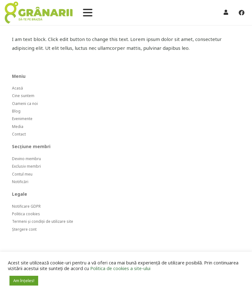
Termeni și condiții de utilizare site (42, 221)
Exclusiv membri (26, 166)
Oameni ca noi (25, 103)
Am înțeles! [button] (23, 280)
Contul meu (22, 174)
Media (17, 126)
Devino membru (26, 158)
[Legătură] (39, 13)
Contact (19, 134)
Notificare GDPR (26, 206)
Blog (16, 111)
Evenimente (22, 118)
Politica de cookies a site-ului (120, 268)
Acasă (17, 88)
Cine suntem (23, 95)
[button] (87, 12)
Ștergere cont (24, 229)
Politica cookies (26, 214)
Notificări (20, 181)
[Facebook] (241, 12)
